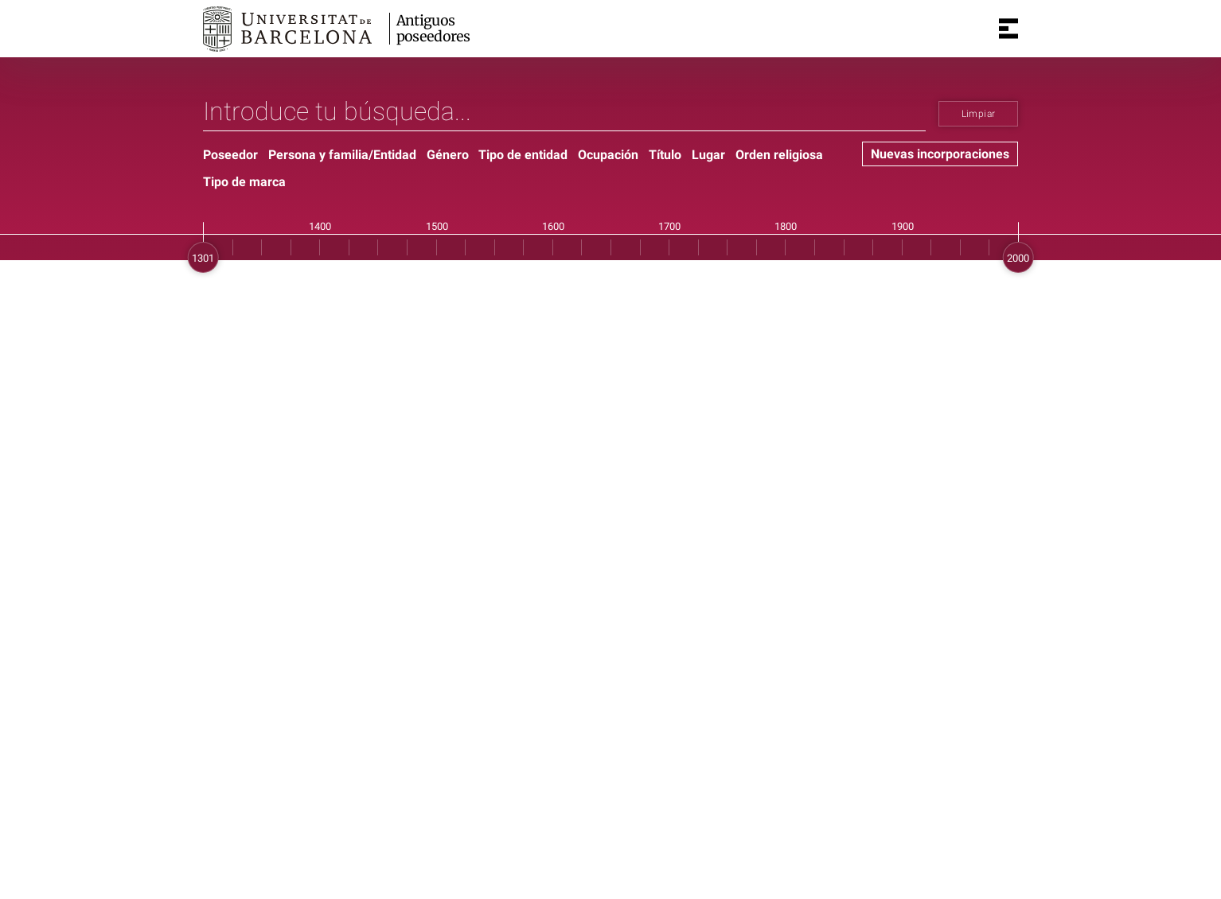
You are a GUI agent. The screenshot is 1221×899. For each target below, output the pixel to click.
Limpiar (979, 113)
